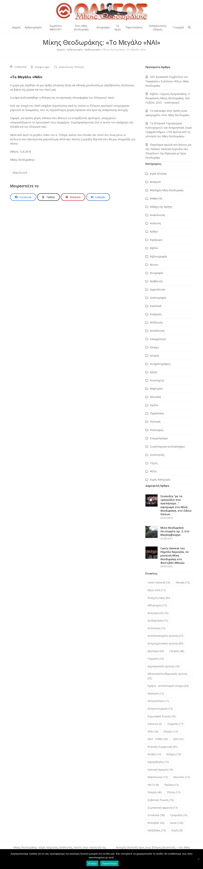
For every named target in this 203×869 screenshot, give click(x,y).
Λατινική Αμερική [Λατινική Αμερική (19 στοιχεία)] (160, 769)
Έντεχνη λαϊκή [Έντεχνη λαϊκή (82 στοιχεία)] (158, 598)
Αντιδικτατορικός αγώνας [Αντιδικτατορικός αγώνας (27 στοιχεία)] (165, 635)
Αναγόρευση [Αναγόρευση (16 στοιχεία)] (157, 613)
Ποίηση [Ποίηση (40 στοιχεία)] (154, 792)
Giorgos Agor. (42, 67)
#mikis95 (155, 182)
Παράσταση (157, 413)
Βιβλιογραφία (158, 256)
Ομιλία (154, 405)
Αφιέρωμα (156, 239)
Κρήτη (153, 372)
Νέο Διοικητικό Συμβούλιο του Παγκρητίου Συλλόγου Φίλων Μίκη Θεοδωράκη (167, 81)
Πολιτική (79, 67)
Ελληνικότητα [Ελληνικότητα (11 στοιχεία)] (158, 701)
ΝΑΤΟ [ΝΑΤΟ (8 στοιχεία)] (153, 785)
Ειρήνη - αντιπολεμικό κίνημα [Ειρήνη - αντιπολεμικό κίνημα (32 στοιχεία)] (168, 686)
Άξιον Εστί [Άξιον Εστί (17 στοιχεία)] (156, 590)
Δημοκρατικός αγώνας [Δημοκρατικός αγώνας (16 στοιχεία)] (163, 666)
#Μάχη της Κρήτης (161, 206)
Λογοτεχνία (157, 380)
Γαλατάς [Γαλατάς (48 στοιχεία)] (176, 651)
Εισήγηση (156, 314)
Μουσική (155, 397)
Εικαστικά (155, 306)
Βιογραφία (156, 273)
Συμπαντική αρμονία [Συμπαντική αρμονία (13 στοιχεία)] (162, 807)
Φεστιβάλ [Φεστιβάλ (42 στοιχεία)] (155, 823)
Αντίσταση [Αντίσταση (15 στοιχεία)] (156, 628)
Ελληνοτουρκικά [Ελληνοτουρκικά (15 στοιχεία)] (160, 708)
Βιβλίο (154, 248)
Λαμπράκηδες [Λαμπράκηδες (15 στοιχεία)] (158, 762)
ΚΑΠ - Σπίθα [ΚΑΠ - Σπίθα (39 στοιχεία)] (157, 739)
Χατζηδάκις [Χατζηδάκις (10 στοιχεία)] (156, 830)
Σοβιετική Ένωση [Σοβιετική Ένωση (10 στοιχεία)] (160, 800)
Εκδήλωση (156, 322)
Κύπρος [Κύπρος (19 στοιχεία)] (173, 754)
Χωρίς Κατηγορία (160, 479)
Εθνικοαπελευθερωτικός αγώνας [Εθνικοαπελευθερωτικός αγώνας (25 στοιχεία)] (167, 676)
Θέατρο (154, 347)
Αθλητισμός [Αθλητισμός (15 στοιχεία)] (157, 605)
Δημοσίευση (157, 289)
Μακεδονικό (19, 172)
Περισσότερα (109, 863)
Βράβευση (156, 281)
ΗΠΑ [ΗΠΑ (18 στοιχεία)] (152, 731)
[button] (189, 27)
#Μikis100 (156, 198)
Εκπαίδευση (157, 330)
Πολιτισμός (157, 430)
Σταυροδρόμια (159, 438)
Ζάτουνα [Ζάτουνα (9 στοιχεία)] (154, 724)
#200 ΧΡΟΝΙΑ (158, 173)
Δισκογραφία (158, 297)
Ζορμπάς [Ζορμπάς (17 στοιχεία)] (175, 724)
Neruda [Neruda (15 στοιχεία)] (183, 582)
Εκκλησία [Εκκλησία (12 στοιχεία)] (155, 693)
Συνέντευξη (157, 455)
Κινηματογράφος (160, 364)
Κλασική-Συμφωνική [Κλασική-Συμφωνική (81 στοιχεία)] (162, 746)
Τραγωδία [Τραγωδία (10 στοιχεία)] (178, 815)
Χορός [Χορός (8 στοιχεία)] (177, 830)
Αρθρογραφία (74, 49)
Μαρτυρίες (156, 388)
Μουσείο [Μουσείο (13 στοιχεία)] (181, 777)
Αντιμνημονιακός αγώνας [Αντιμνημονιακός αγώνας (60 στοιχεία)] (165, 643)
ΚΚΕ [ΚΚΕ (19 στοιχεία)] (178, 739)
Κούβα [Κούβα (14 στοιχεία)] (154, 754)
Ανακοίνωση (66, 67)
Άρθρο (154, 231)
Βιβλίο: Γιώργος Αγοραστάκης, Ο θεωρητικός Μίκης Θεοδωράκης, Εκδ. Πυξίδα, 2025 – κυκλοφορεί (167, 98)
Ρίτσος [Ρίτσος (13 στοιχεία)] (174, 792)
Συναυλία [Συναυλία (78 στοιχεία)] (156, 815)
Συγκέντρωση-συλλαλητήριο (167, 446)
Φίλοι (153, 471)
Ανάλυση (155, 223)
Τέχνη (153, 463)
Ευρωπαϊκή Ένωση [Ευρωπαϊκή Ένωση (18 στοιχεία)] (161, 716)
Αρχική (60, 49)
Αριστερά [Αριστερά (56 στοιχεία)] (155, 651)
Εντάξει (92, 863)
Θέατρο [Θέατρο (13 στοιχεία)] (171, 731)
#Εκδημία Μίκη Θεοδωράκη (166, 190)
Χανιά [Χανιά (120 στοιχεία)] (176, 823)
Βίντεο (154, 264)
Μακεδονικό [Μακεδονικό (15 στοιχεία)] (157, 777)
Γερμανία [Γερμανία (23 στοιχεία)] (155, 658)
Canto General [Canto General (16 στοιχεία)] (158, 582)
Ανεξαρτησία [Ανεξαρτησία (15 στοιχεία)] (157, 620)
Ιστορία (154, 355)
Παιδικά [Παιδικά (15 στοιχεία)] (171, 785)
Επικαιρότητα (158, 339)
